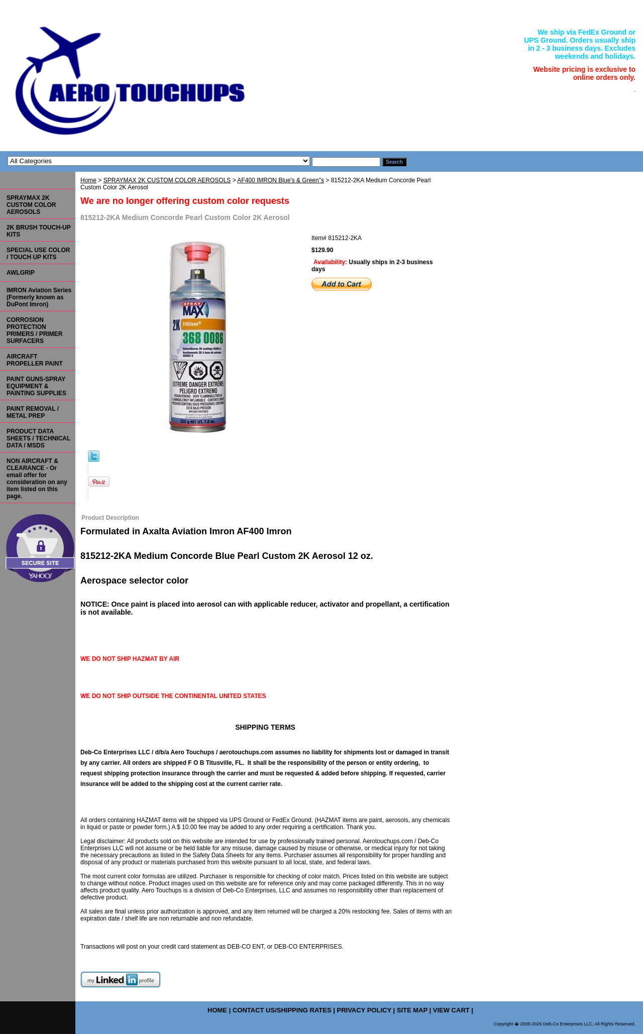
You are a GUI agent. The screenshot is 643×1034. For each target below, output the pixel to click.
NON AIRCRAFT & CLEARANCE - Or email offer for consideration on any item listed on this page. (37, 478)
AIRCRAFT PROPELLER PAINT (35, 360)
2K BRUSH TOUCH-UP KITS (39, 231)
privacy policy (364, 1010)
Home (88, 180)
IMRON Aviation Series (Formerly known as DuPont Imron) (39, 297)
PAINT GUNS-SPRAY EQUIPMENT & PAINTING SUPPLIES (36, 386)
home (217, 1010)
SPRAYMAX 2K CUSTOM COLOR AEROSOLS (167, 180)
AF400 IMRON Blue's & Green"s (280, 180)
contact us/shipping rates (282, 1010)
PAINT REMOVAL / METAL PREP (33, 412)
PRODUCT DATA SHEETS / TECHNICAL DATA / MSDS (38, 438)
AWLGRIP (21, 272)
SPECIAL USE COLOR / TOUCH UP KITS (38, 254)
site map (412, 1010)
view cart (451, 1010)
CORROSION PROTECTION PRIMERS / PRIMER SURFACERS (34, 330)
